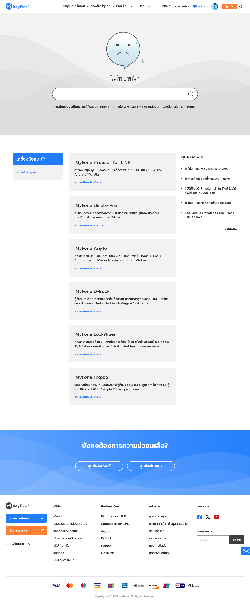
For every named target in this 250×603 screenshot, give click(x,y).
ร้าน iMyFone (18, 530)
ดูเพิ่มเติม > (231, 228)
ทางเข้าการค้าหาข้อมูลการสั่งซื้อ (168, 523)
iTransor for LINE (113, 516)
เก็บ (229, 6)
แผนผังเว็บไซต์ (158, 538)
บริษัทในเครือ (61, 545)
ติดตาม (237, 540)
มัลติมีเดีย (122, 6)
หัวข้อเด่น (166, 6)
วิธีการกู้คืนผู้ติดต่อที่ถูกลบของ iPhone (207, 178)
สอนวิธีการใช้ (157, 531)
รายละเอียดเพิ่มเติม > (87, 182)
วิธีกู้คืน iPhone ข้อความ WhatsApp (206, 168)
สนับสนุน (201, 6)
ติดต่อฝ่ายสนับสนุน (161, 553)
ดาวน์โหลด (184, 6)
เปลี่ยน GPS (145, 6)
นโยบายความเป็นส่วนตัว (68, 538)
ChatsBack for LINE (115, 523)
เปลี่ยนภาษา (18, 543)
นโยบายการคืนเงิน (64, 560)
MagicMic (108, 553)
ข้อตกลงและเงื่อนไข (65, 531)
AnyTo (105, 531)
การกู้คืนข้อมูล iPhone (95, 107)
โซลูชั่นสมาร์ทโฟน (74, 6)
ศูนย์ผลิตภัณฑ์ (99, 466)
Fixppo (106, 545)
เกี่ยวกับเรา (60, 516)
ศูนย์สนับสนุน (151, 466)
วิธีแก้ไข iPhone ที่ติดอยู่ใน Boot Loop (208, 203)
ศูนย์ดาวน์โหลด (19, 518)
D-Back (106, 538)
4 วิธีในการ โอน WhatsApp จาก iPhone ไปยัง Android (209, 215)
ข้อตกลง (58, 553)
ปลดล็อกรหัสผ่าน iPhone (178, 107)
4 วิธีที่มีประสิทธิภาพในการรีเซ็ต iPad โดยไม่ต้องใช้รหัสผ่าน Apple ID (210, 190)
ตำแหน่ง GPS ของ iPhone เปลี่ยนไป (135, 107)
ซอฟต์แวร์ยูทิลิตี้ (100, 6)
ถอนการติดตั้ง (158, 545)
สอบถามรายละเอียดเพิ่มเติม (70, 523)
